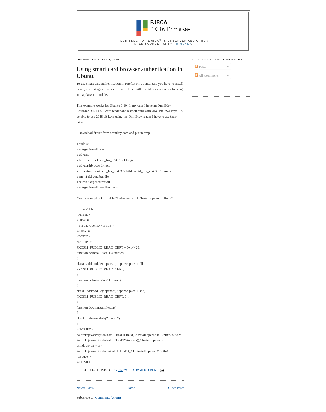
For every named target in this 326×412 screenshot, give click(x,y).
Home (131, 388)
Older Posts (176, 388)
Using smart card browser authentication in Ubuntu (129, 73)
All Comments (207, 75)
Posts (200, 66)
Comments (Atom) (108, 397)
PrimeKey (182, 43)
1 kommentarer (143, 370)
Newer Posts (85, 388)
